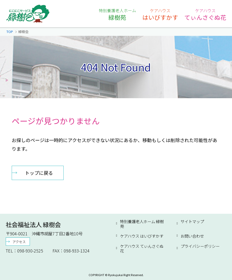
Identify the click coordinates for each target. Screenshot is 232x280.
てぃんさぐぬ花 (205, 14)
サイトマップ (192, 221)
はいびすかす (160, 14)
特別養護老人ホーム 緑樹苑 (142, 224)
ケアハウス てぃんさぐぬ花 (141, 248)
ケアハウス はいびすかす (141, 236)
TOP (9, 31)
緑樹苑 (117, 14)
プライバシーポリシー (200, 246)
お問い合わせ (192, 236)
